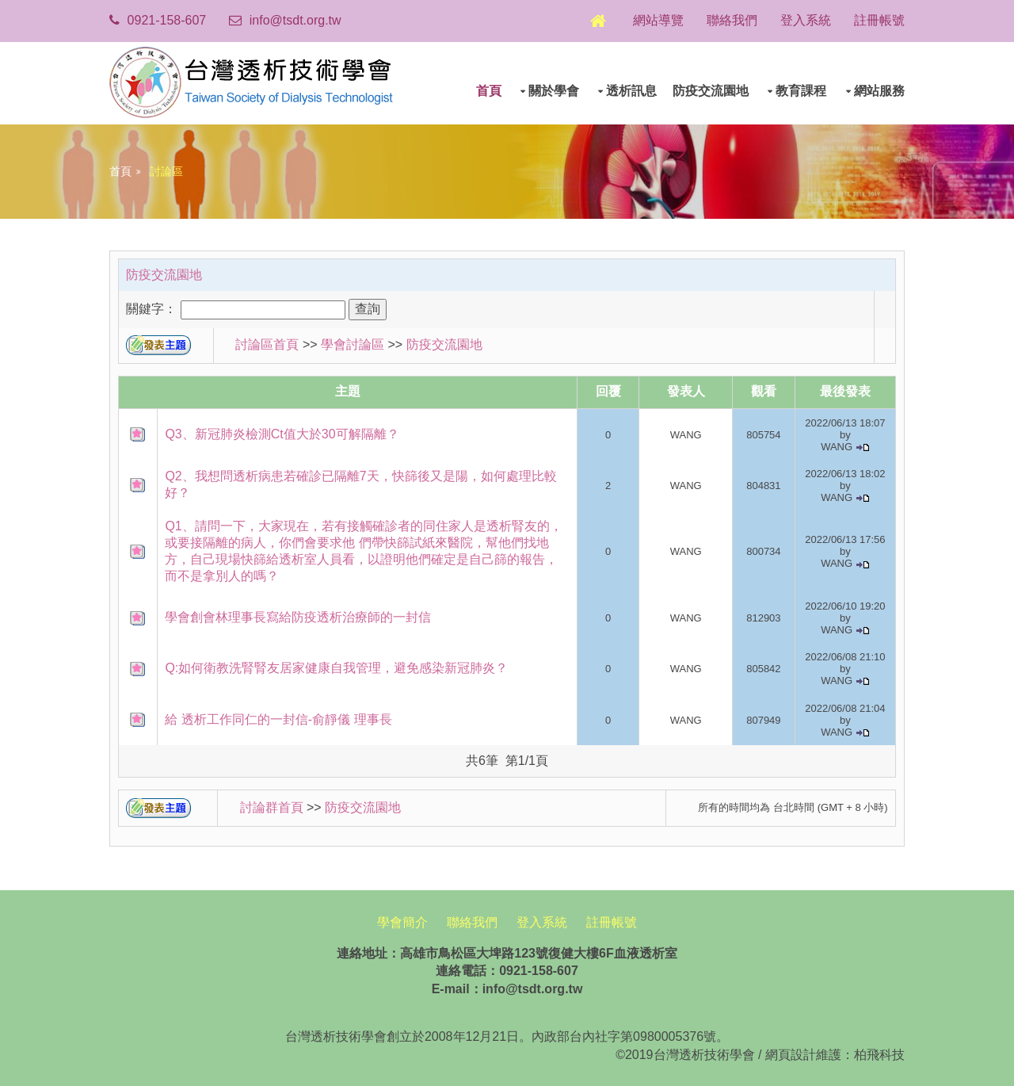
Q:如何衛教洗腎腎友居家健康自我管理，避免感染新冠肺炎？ (337, 666)
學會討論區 (355, 343)
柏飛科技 (877, 1052)
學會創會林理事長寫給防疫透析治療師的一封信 (299, 615)
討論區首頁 (266, 343)
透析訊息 (630, 89)
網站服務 (877, 89)
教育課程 (800, 89)
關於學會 (552, 89)
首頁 (487, 89)
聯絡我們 (728, 20)
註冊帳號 (877, 20)
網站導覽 (653, 20)
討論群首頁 (272, 806)
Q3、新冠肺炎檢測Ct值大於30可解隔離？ (283, 431)
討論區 (167, 169)
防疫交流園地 (709, 89)
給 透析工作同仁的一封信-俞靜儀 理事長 (279, 717)
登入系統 (803, 20)
